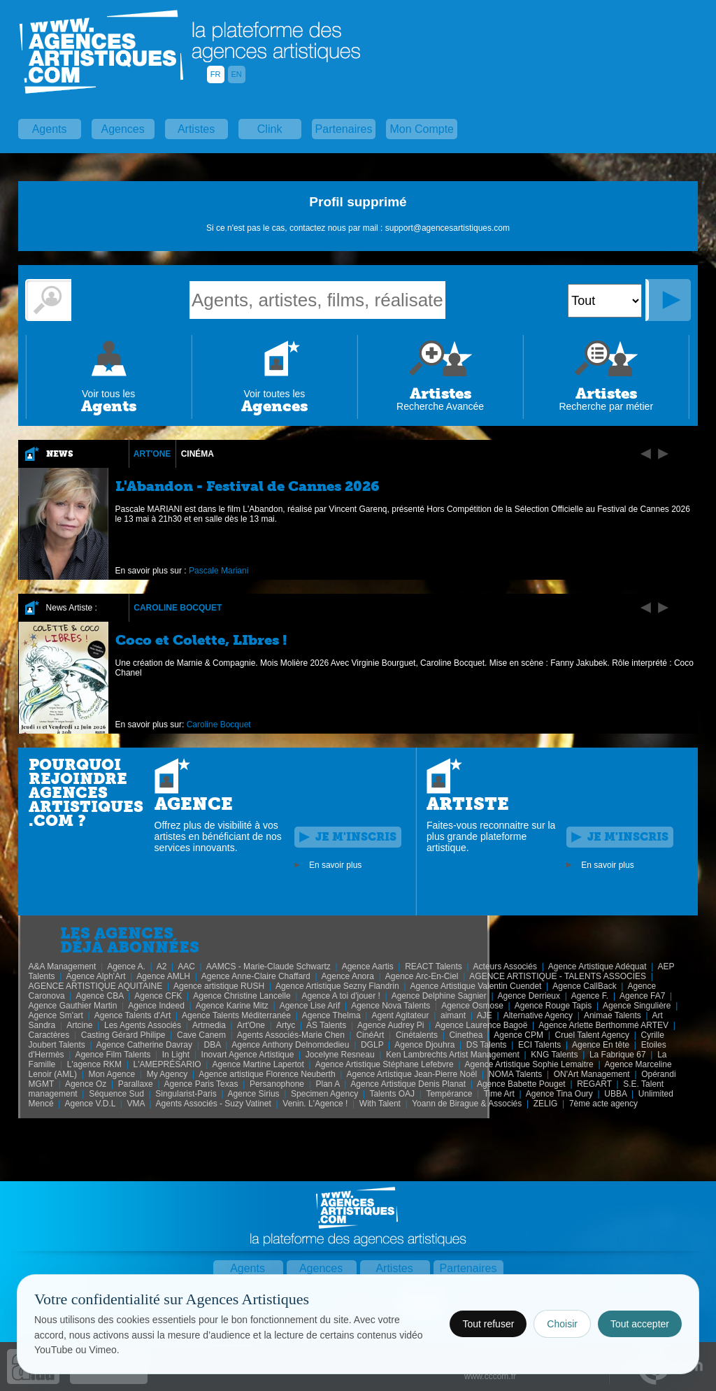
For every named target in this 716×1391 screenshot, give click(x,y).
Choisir (562, 1323)
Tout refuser (488, 1323)
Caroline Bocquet (178, 608)
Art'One (152, 454)
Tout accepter (639, 1323)
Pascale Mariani (218, 571)
